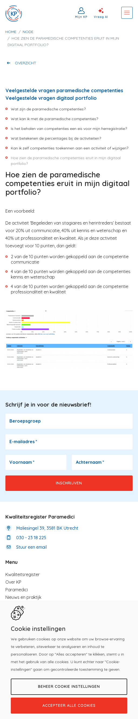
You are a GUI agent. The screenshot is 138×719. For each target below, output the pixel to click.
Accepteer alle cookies (69, 705)
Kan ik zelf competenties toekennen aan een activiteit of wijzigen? (69, 148)
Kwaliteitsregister (22, 574)
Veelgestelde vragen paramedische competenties (64, 90)
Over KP (13, 582)
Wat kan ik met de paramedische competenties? (54, 118)
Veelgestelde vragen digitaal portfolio (51, 98)
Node (28, 31)
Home (10, 31)
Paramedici (16, 589)
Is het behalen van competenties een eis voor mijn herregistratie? (69, 128)
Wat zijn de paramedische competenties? (48, 109)
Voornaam (22, 462)
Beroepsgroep (25, 421)
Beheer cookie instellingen (69, 686)
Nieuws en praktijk (23, 597)
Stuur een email (31, 547)
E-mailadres (23, 441)
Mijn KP (81, 16)
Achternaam (90, 462)
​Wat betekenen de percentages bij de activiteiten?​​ (56, 138)
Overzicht (25, 62)
